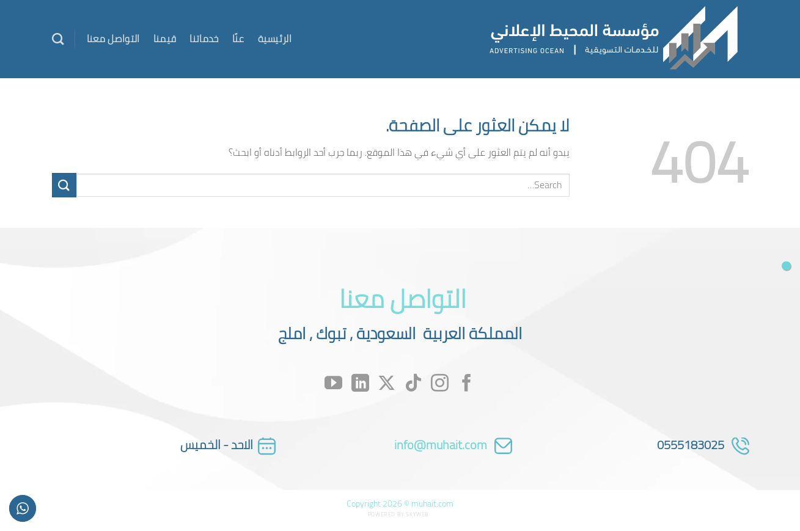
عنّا (238, 38)
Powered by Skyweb (398, 514)
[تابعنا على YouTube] (333, 384)
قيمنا (165, 38)
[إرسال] (64, 185)
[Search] (58, 39)
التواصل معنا (113, 38)
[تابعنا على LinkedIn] (360, 384)
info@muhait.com (440, 444)
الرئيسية (275, 38)
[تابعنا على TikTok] (413, 384)
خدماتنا (203, 38)
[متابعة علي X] (386, 384)
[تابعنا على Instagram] (440, 384)
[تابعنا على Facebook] (466, 384)
